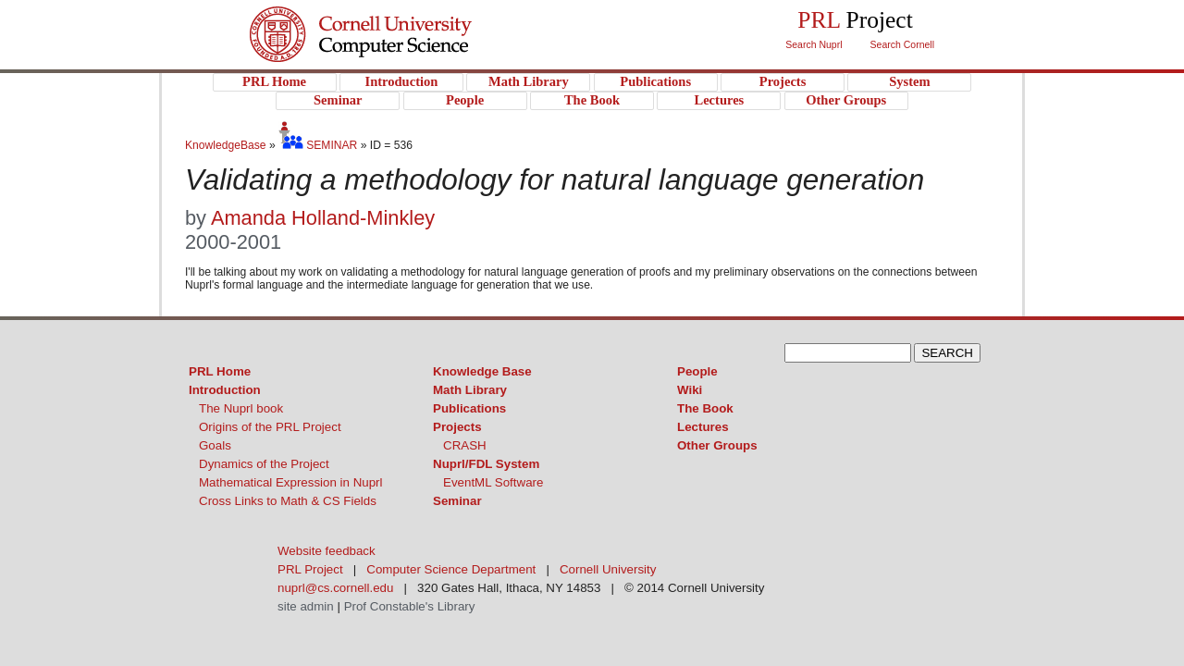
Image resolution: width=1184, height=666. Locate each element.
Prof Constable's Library (409, 606)
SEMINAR (317, 145)
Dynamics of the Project (264, 464)
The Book (705, 408)
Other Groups (717, 445)
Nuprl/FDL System (486, 464)
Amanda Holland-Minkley (323, 217)
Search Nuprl (813, 44)
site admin (306, 606)
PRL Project (398, 52)
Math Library (470, 390)
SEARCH (947, 353)
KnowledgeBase (227, 145)
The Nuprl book (241, 408)
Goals (215, 445)
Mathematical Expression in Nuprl (291, 482)
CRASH (465, 445)
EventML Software (493, 482)
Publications (469, 408)
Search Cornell (902, 44)
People (697, 371)
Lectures (703, 427)
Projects (457, 427)
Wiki (689, 390)
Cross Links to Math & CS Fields (287, 501)
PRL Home (220, 371)
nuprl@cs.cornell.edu (335, 588)
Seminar (457, 501)
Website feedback (327, 551)
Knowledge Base (482, 371)
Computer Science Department (451, 569)
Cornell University (398, 17)
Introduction (225, 390)
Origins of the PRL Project (270, 427)
